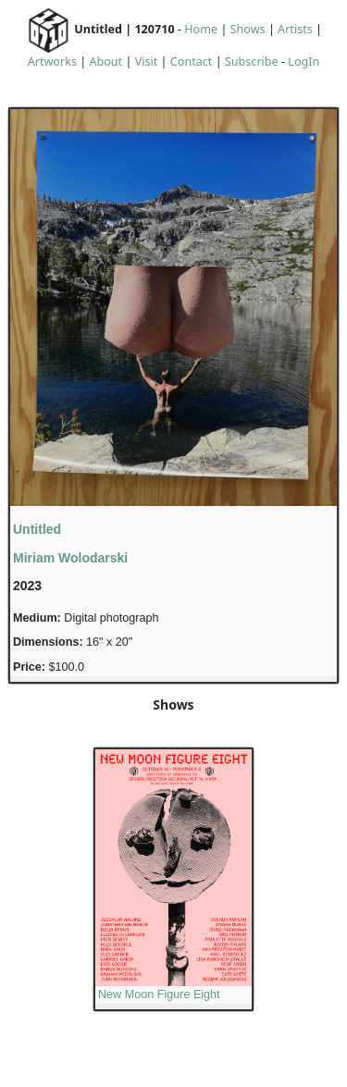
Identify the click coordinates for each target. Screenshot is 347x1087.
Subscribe (252, 61)
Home (200, 29)
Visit (146, 61)
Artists (295, 29)
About (105, 61)
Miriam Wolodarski (70, 557)
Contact (191, 61)
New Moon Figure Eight (159, 994)
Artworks (52, 61)
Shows (248, 29)
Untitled (37, 529)
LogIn (303, 61)
